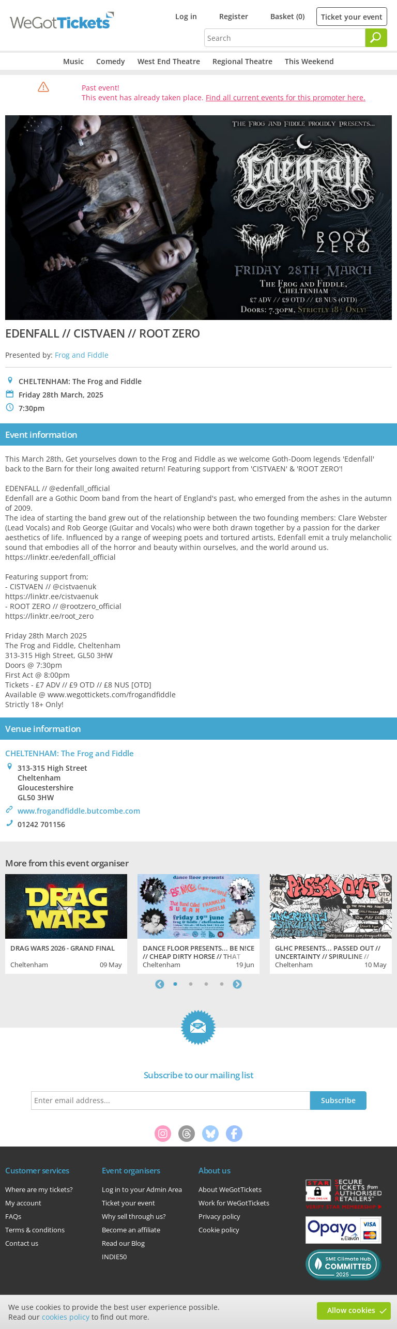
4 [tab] (222, 984)
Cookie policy (218, 1229)
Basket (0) (287, 16)
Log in (186, 16)
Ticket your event (352, 17)
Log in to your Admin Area (142, 1189)
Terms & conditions (35, 1229)
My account (23, 1203)
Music (73, 61)
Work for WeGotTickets (233, 1203)
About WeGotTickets (230, 1189)
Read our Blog (123, 1243)
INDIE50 (114, 1256)
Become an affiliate (131, 1229)
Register (233, 16)
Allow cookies (351, 1310)
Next (237, 984)
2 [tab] (191, 984)
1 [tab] (175, 984)
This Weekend (309, 61)
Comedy (110, 61)
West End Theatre (169, 61)
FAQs (13, 1216)
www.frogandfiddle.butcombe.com (79, 811)
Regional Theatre (242, 61)
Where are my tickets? (39, 1189)
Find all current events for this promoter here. (285, 97)
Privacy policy (219, 1216)
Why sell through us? (134, 1216)
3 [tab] (206, 984)
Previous (160, 984)
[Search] (376, 37)
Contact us (21, 1243)
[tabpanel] (66, 923)
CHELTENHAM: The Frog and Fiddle (69, 753)
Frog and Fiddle (82, 355)
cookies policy (65, 1317)
